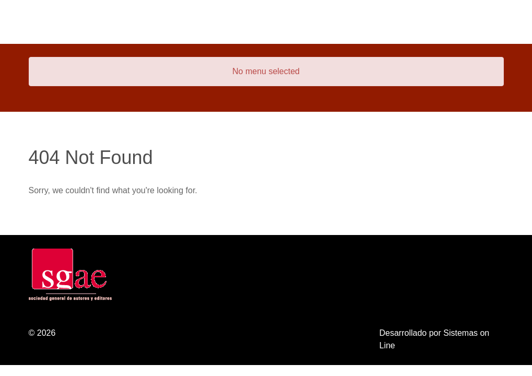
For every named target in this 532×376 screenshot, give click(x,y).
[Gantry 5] (68, 22)
